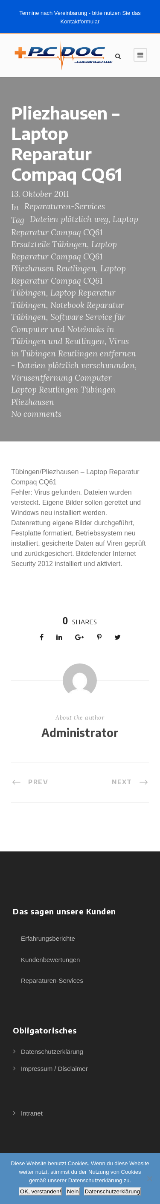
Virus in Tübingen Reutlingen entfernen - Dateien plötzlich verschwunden (73, 353)
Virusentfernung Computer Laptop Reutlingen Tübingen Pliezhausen (63, 390)
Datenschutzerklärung (52, 1051)
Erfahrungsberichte (48, 938)
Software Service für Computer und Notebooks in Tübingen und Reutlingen (68, 329)
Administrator (80, 733)
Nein (73, 1191)
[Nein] (149, 1178)
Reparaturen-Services (64, 206)
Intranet (32, 1113)
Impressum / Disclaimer (54, 1068)
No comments (36, 414)
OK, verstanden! (40, 1191)
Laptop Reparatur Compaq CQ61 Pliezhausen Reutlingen (64, 256)
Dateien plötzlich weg (69, 219)
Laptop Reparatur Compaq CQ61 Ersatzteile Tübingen (74, 231)
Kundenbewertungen (50, 959)
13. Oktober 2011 (40, 194)
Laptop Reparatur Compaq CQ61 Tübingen (68, 280)
